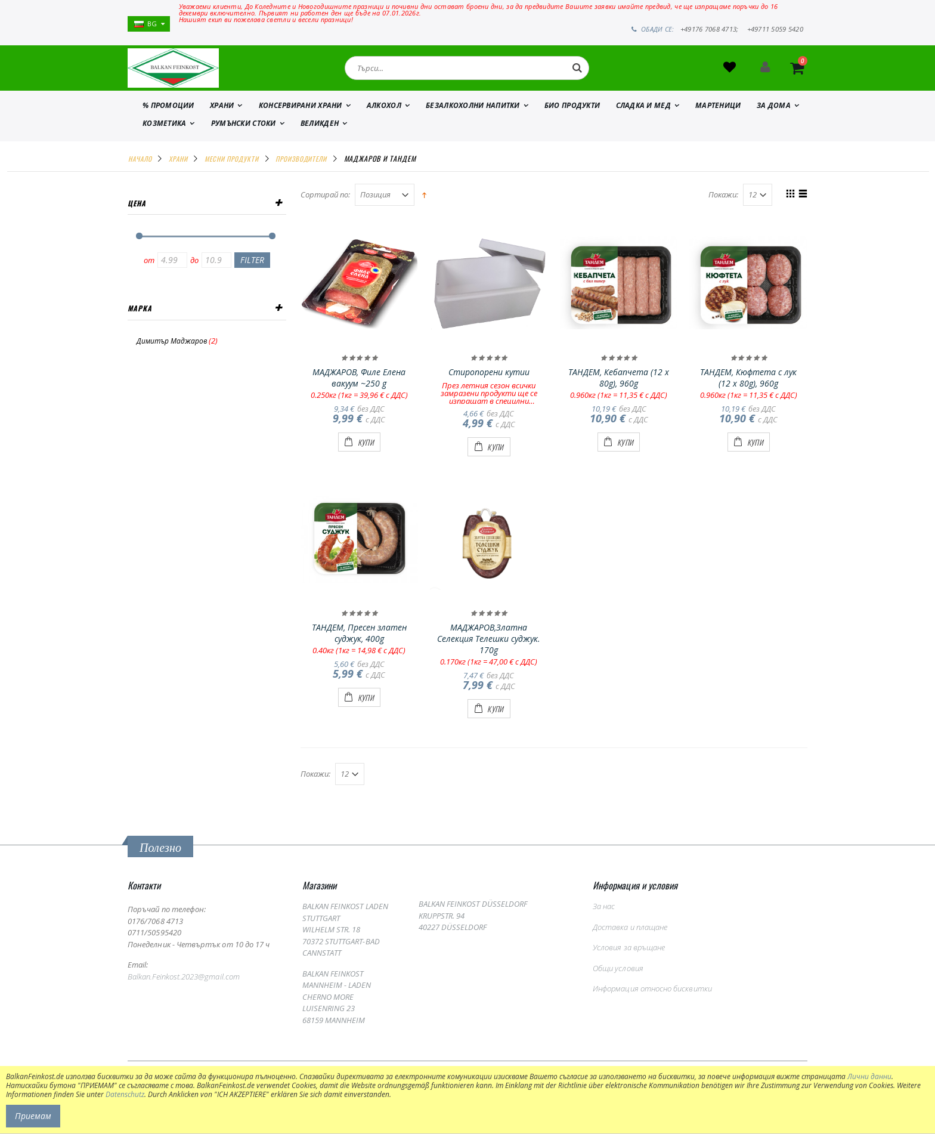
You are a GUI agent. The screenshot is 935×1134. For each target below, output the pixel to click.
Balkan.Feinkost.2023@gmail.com (184, 989)
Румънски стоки (243, 136)
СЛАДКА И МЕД (643, 118)
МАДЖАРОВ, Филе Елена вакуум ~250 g (358, 390)
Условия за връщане (629, 960)
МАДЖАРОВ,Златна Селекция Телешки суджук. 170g (488, 652)
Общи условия (618, 980)
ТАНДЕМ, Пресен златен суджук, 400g (359, 646)
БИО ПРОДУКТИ (572, 118)
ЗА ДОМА (774, 118)
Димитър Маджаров (172, 353)
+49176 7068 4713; (709, 29)
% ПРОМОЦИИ (168, 118)
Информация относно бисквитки (652, 1001)
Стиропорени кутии (489, 384)
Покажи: (723, 208)
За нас (604, 919)
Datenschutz (125, 1094)
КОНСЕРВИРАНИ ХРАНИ (300, 118)
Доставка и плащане (630, 939)
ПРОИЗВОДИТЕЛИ (301, 171)
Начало (139, 171)
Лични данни (869, 1076)
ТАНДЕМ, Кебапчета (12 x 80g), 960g (618, 390)
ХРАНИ (222, 118)
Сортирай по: (325, 208)
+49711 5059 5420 (775, 29)
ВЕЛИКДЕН (320, 136)
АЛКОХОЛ (384, 118)
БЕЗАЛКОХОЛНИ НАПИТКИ (473, 118)
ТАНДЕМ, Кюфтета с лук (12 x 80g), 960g (748, 390)
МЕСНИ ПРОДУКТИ (232, 171)
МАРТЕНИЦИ (718, 118)
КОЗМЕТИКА (164, 136)
